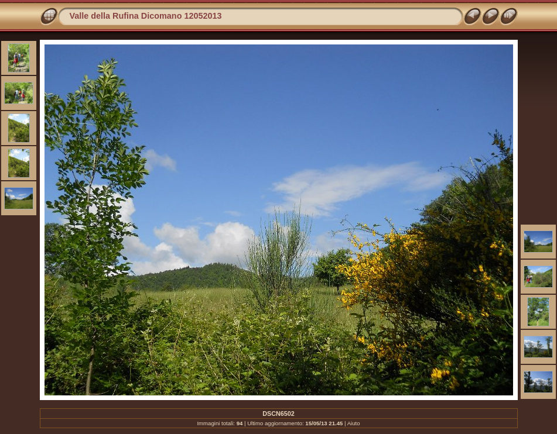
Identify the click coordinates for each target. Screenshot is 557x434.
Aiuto (353, 423)
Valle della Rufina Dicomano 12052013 (146, 15)
